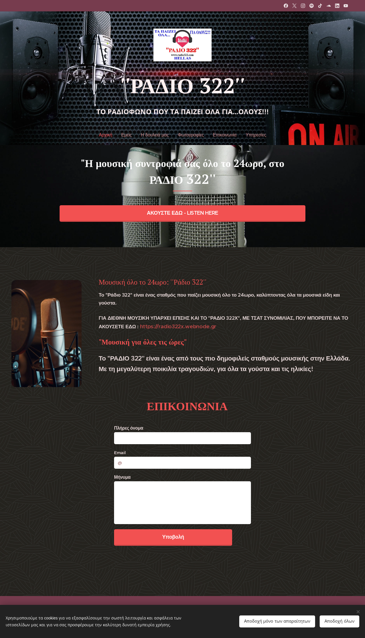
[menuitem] (108, 135)
